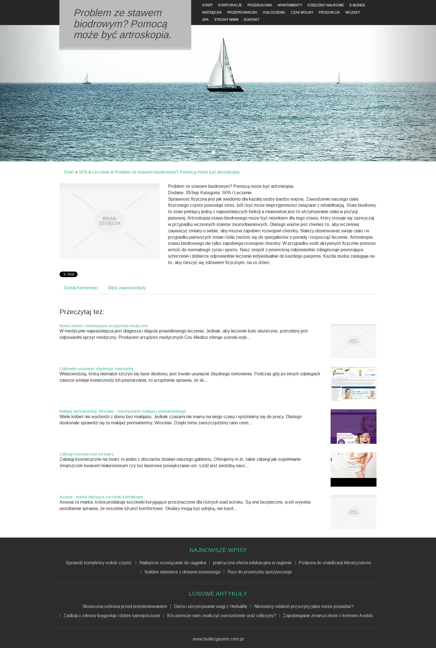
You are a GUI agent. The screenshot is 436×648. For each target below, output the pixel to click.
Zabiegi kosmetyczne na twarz (87, 454)
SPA (83, 172)
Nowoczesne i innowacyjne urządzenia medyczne (104, 326)
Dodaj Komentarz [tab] (81, 287)
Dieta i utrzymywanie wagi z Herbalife (210, 606)
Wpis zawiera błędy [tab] (127, 287)
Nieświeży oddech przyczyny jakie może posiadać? (304, 606)
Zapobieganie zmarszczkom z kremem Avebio (328, 616)
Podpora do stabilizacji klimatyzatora (335, 563)
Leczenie (101, 172)
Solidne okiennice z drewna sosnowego (182, 572)
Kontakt (251, 20)
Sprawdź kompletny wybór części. (99, 563)
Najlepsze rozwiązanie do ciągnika (172, 563)
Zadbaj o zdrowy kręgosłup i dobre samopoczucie (111, 616)
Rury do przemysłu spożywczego (259, 572)
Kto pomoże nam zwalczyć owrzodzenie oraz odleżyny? (221, 616)
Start (69, 172)
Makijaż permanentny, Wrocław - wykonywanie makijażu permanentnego (123, 411)
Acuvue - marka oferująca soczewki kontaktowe (101, 497)
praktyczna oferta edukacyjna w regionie (252, 563)
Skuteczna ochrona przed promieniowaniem (124, 606)
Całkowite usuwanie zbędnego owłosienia (96, 368)
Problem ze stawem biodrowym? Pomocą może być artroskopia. (177, 172)
